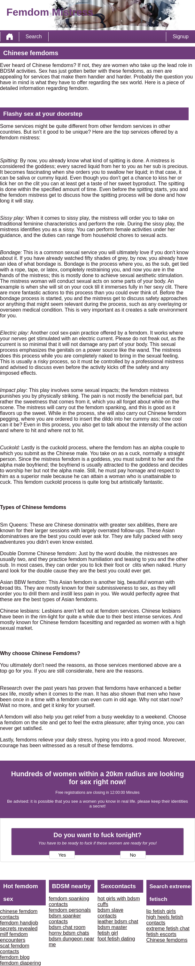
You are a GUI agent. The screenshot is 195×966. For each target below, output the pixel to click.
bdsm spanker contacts (65, 918)
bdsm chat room (67, 927)
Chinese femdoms (167, 940)
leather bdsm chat (118, 921)
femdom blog (15, 957)
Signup (181, 36)
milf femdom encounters (14, 937)
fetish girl (108, 933)
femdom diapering (20, 963)
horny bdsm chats (69, 933)
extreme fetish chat (168, 928)
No (133, 855)
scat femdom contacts (14, 948)
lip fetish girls (161, 911)
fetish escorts (161, 934)
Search (34, 36)
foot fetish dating (116, 938)
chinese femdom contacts (18, 914)
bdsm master (112, 927)
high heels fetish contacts (164, 919)
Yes (62, 855)
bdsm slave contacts (110, 912)
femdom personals (70, 910)
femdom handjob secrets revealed (19, 925)
